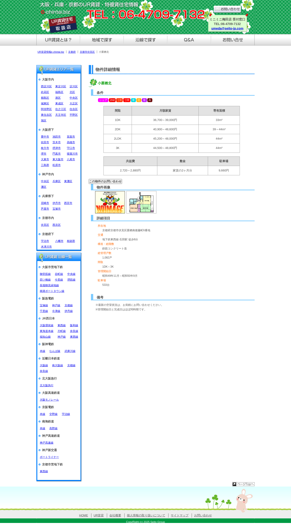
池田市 (57, 136)
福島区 (59, 92)
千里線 (44, 311)
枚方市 (45, 148)
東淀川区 (60, 86)
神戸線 (56, 305)
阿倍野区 (46, 109)
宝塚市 (57, 208)
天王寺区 (60, 114)
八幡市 (59, 241)
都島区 (45, 97)
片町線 (62, 331)
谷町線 (59, 274)
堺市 (43, 153)
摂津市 (57, 148)
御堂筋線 (45, 274)
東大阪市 (58, 159)
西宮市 (68, 203)
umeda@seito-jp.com (227, 28)
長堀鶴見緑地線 (49, 285)
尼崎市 (45, 203)
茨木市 (57, 142)
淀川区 (74, 86)
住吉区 (74, 109)
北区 (72, 92)
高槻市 (71, 142)
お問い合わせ (203, 515)
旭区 (43, 120)
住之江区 (60, 109)
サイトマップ (179, 515)
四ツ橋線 (45, 279)
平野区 (74, 114)
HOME (83, 515)
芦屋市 (45, 208)
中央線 (71, 274)
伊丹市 (57, 203)
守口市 (71, 148)
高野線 (53, 428)
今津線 (56, 311)
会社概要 (115, 515)
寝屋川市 (72, 153)
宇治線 (66, 414)
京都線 (69, 305)
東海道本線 (46, 331)
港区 (58, 97)
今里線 (59, 279)
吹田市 (45, 142)
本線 (42, 351)
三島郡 (45, 165)
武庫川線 (70, 351)
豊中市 (45, 136)
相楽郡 (71, 241)
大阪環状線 (46, 325)
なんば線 (54, 351)
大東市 (45, 159)
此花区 (45, 92)
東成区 (59, 103)
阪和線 (74, 325)
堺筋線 (71, 279)
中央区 (74, 97)
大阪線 (44, 365)
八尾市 (71, 159)
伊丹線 (69, 311)
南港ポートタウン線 (52, 291)
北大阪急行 (46, 385)
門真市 (57, 153)
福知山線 (45, 336)
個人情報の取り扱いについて (146, 515)
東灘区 (68, 181)
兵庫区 (57, 181)
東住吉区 (46, 114)
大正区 (74, 103)
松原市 (57, 165)
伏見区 (45, 224)
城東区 (45, 103)
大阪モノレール (49, 399)
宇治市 (45, 241)
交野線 (53, 414)
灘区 (43, 186)
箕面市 (71, 136)
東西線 (62, 325)
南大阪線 (57, 365)
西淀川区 (46, 86)
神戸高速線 (46, 442)
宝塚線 (44, 305)
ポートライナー (49, 457)
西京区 (57, 224)
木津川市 (46, 246)
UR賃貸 (99, 515)
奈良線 (74, 331)
